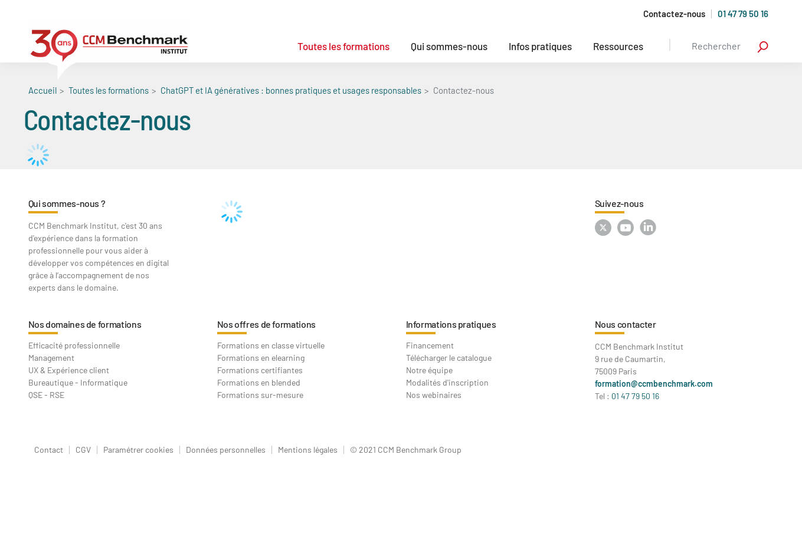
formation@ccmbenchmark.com (654, 384)
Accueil (42, 90)
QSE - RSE (46, 395)
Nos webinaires (433, 395)
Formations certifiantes (260, 370)
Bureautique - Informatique (77, 382)
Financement (430, 345)
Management (51, 358)
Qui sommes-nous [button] (449, 46)
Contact (48, 450)
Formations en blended (258, 382)
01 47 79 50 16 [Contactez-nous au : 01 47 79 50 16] (635, 396)
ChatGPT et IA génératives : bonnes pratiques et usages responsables (291, 90)
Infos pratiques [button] (540, 46)
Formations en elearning (261, 358)
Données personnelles (226, 450)
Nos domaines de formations (85, 324)
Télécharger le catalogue (449, 358)
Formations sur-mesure (260, 395)
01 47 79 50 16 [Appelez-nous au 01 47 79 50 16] (743, 13)
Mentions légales (308, 450)
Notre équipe (429, 370)
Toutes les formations (343, 46)
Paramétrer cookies (138, 450)
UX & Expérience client (68, 370)
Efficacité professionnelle (74, 345)
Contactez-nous (674, 13)
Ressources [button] (618, 46)
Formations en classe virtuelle (271, 345)
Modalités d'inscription (447, 382)
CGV (83, 450)
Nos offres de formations (266, 324)
